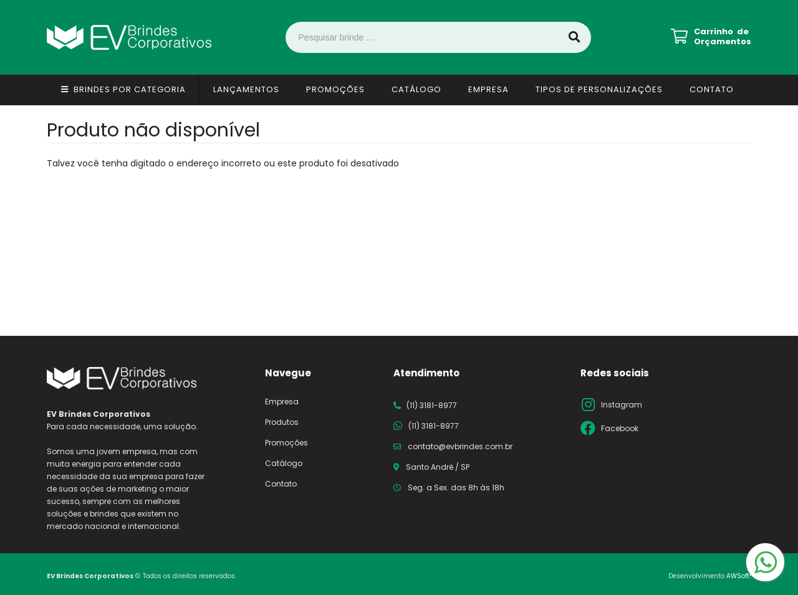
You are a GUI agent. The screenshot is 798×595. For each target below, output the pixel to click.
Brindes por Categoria (130, 89)
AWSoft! (738, 576)
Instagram (621, 404)
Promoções (335, 89)
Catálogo (416, 89)
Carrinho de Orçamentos (722, 37)
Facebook (619, 428)
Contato (712, 89)
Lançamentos (246, 89)
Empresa (488, 89)
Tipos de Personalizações (599, 89)
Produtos (282, 422)
